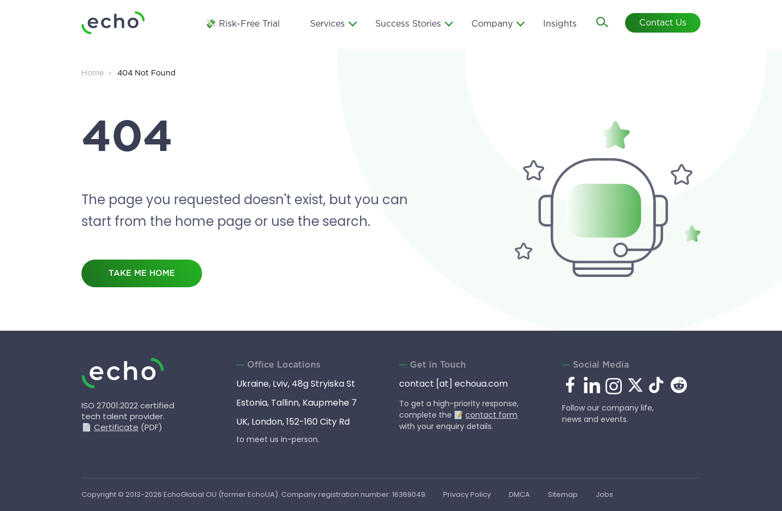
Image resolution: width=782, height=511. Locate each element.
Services (327, 24)
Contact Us (662, 23)
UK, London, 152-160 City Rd (293, 421)
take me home (142, 273)
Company (492, 24)
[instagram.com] (614, 392)
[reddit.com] (679, 390)
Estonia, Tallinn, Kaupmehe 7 (296, 402)
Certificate (116, 427)
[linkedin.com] (592, 392)
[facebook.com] (570, 385)
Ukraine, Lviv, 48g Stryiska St (295, 383)
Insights (560, 24)
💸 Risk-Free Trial (242, 24)
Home (92, 73)
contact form (491, 414)
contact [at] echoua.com (453, 383)
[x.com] (635, 390)
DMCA (519, 494)
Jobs (604, 494)
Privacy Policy (467, 494)
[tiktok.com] (657, 390)
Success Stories (408, 24)
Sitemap (563, 494)
